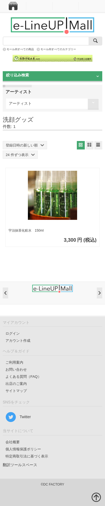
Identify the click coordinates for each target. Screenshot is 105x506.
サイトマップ (16, 391)
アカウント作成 (17, 341)
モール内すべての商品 (20, 49)
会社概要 (12, 442)
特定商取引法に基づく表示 (26, 456)
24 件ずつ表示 (20, 155)
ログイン (12, 333)
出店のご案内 (16, 384)
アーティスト (20, 103)
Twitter (18, 417)
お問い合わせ (16, 369)
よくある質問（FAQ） (23, 377)
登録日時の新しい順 (25, 145)
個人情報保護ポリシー (23, 449)
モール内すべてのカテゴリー (58, 49)
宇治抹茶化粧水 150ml (26, 230)
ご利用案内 (14, 362)
